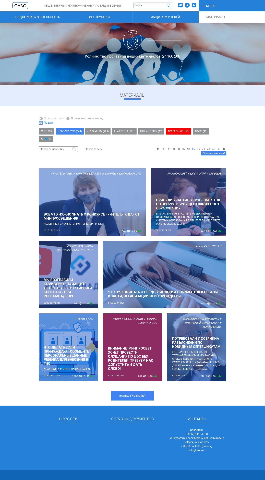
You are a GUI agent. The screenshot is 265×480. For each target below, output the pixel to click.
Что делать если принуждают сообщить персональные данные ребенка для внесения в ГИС (66, 355)
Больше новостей (132, 395)
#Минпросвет (177, 173)
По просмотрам (54, 118)
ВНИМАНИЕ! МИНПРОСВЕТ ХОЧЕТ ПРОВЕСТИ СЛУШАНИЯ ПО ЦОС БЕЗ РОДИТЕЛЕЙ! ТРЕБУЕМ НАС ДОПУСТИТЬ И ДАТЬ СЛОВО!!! (130, 358)
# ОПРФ (201, 173)
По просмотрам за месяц (87, 118)
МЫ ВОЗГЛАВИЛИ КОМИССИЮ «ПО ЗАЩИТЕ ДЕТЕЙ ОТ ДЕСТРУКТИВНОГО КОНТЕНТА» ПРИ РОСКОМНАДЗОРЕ (68, 288)
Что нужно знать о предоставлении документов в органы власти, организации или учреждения (163, 294)
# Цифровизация (129, 173)
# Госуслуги (212, 246)
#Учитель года (61, 173)
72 (208, 148)
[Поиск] (152, 5)
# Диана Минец (105, 173)
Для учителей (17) (151, 131)
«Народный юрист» (197, 442)
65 (174, 148)
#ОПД (199, 246)
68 (188, 148)
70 (198, 148)
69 (193, 148)
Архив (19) (201, 131)
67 (183, 148)
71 (203, 148)
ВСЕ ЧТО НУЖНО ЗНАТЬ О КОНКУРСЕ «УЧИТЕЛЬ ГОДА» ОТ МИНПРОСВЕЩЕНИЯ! (92, 216)
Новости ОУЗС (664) (70, 131)
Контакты (196, 419)
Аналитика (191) (124, 131)
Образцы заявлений (213, 153)
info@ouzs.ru (196, 450)
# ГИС (89, 318)
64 (169, 148)
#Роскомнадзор (78, 246)
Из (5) (46, 139)
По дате (49, 122)
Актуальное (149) (178, 131)
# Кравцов (214, 173)
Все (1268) (47, 131)
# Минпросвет (83, 173)
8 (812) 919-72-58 (197, 434)
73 (213, 148)
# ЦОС (192, 173)
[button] (208, 5)
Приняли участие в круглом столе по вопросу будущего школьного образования (188, 204)
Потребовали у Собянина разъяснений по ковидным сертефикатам (196, 343)
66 (178, 148)
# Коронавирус (208, 318)
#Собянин (189, 318)
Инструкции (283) (98, 131)
